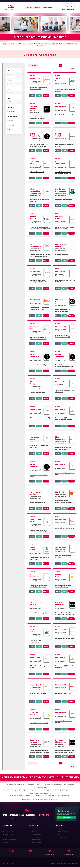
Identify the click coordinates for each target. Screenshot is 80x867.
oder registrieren (68, 9)
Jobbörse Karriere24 (33, 7)
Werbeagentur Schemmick (72, 863)
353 (73, 65)
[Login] (72, 6)
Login (67, 6)
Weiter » (72, 68)
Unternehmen (47, 7)
